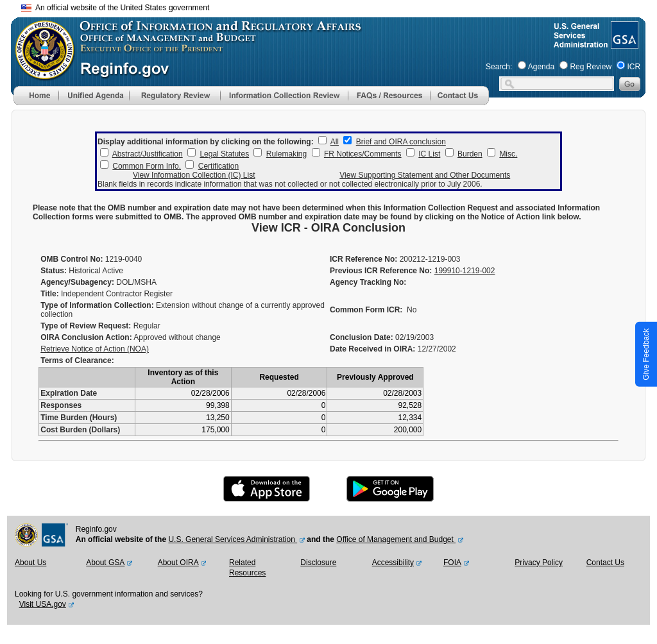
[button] (93, 95)
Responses (60, 405)
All (334, 141)
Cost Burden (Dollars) (80, 429)
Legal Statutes (224, 153)
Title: (49, 293)
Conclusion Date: (361, 337)
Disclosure (318, 562)
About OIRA (178, 562)
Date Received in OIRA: (374, 348)
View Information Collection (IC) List (194, 175)
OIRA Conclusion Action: (86, 337)
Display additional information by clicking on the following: (206, 141)
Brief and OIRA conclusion (401, 141)
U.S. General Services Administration (232, 539)
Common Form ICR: (366, 309)
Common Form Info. (146, 166)
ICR (633, 66)
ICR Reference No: (363, 259)
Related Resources (247, 567)
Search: (499, 66)
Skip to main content (336, 6)
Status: (53, 270)
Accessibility (393, 562)
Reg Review (590, 66)
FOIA (452, 562)
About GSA (105, 562)
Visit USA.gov (42, 604)
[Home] (35, 102)
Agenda (541, 66)
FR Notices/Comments (363, 153)
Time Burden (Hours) (78, 417)
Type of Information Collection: (96, 305)
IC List (429, 153)
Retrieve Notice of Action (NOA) (94, 348)
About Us (30, 562)
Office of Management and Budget (396, 539)
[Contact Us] (459, 102)
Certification (218, 166)
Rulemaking (286, 153)
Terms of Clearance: (77, 360)
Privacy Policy (539, 562)
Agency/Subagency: (77, 282)
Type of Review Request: (85, 325)
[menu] (93, 95)
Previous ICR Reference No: (381, 270)
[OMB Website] (40, 73)
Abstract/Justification (147, 153)
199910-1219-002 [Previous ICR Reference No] (464, 270)
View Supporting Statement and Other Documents (424, 175)
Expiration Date (68, 393)
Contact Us (605, 562)
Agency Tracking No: (368, 282)
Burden (469, 153)
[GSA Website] (623, 43)
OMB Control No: (71, 259)
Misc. (508, 153)
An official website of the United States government (115, 7)
